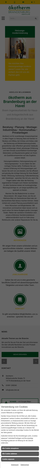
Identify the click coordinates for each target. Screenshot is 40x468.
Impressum (14, 465)
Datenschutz (25, 465)
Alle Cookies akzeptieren (10, 448)
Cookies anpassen (8, 459)
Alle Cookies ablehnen (9, 454)
